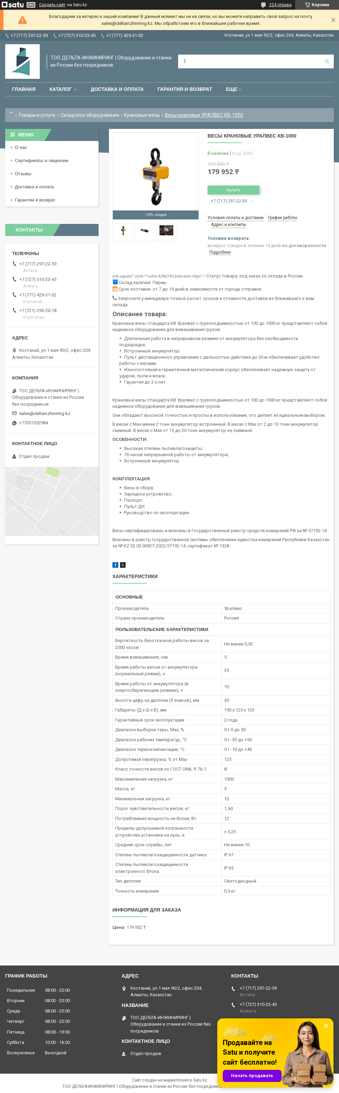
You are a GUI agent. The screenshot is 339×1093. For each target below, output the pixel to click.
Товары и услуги (36, 115)
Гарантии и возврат (35, 199)
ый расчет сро (195, 298)
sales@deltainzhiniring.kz (44, 413)
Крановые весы (142, 115)
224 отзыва (280, 4)
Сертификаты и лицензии (41, 160)
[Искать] (327, 61)
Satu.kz (200, 1080)
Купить (233, 189)
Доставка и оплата (117, 89)
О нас (21, 147)
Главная (24, 89)
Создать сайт (52, 4)
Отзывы (23, 173)
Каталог (60, 89)
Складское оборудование (90, 115)
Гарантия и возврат (184, 89)
